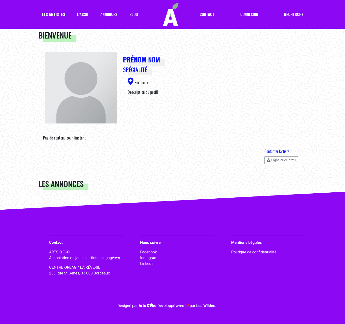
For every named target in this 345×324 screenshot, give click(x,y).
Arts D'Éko (147, 305)
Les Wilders (206, 305)
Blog (133, 14)
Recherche (294, 14)
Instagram (148, 258)
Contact (207, 14)
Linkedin (147, 263)
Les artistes (53, 14)
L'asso (82, 14)
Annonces (108, 14)
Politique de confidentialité (253, 252)
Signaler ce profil (281, 160)
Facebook (148, 252)
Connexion (249, 14)
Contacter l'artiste (276, 151)
